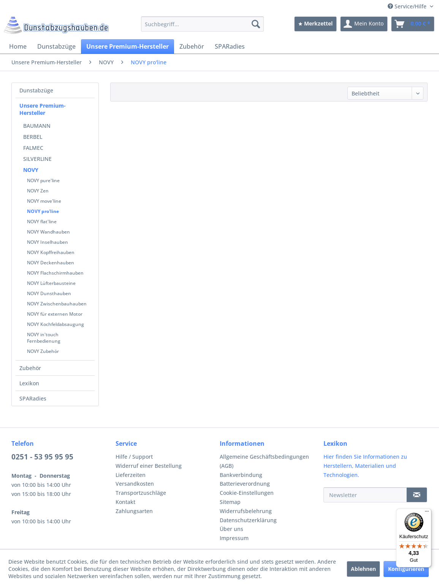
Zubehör (30, 368)
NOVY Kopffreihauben (50, 252)
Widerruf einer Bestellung (149, 465)
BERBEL (32, 136)
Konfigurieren (406, 568)
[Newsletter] (365, 494)
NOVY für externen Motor (54, 314)
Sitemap (230, 501)
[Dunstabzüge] (56, 46)
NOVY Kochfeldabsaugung (55, 324)
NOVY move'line (44, 201)
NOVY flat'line (42, 221)
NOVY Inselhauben (47, 242)
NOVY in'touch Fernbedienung (43, 337)
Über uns (231, 528)
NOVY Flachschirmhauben (55, 273)
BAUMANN (37, 125)
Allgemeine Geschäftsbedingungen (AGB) (264, 461)
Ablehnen (363, 568)
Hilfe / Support (134, 456)
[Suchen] (256, 24)
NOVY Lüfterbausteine (51, 283)
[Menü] (426, 513)
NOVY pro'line (43, 211)
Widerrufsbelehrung (246, 511)
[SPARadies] (229, 46)
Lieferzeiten (131, 474)
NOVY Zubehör (43, 351)
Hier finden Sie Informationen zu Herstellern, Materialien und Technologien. (365, 465)
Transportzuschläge (141, 492)
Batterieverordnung (245, 483)
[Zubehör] (191, 46)
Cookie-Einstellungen (247, 492)
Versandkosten (135, 483)
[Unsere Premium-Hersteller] (127, 46)
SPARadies (32, 398)
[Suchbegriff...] (202, 24)
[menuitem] (202, 24)
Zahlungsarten (134, 511)
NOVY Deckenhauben (50, 262)
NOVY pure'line (43, 180)
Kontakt (125, 501)
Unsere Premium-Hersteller (42, 109)
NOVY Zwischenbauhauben (57, 303)
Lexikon (29, 383)
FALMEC (33, 147)
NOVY (30, 169)
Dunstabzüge (36, 90)
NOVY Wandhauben (48, 232)
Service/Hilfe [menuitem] (408, 6)
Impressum (234, 538)
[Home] (18, 46)
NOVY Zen (38, 191)
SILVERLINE (37, 158)
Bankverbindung (241, 474)
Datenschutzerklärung (248, 520)
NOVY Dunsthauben (49, 293)
